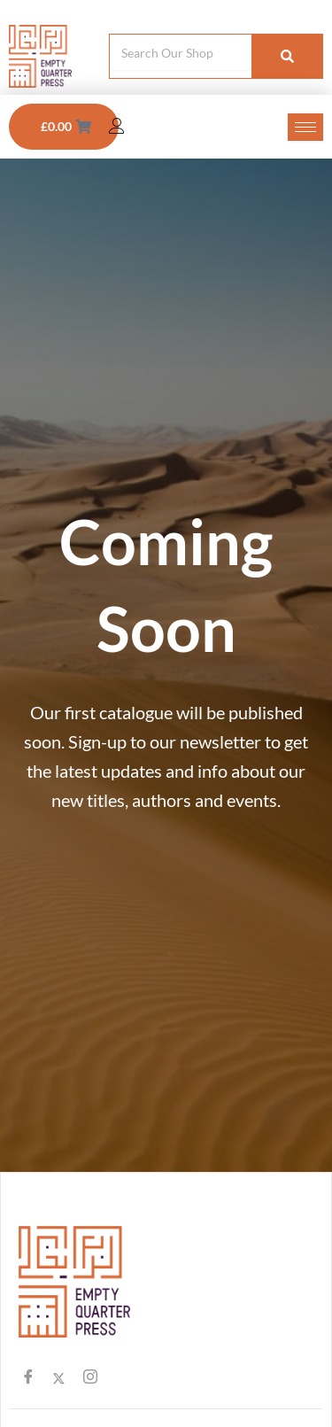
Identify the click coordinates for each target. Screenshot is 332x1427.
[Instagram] (90, 1379)
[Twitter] (59, 1379)
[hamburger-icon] (305, 127)
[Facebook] (28, 1379)
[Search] (286, 56)
